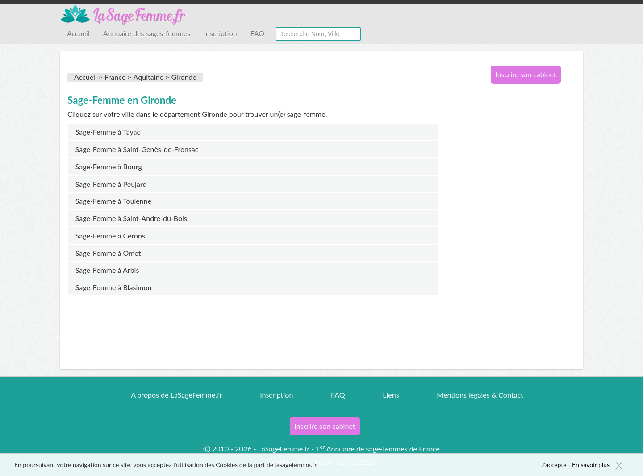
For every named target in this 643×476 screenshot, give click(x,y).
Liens (391, 394)
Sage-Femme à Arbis (107, 270)
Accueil (78, 33)
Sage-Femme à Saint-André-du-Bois (131, 218)
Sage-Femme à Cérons (110, 235)
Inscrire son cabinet (525, 74)
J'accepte (554, 464)
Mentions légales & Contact (480, 394)
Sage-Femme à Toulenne (113, 201)
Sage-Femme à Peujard (111, 184)
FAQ (257, 33)
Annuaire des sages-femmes (147, 33)
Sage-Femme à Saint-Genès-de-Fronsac (137, 149)
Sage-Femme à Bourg (108, 166)
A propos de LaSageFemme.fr (176, 394)
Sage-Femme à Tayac (107, 131)
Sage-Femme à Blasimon (113, 287)
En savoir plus (591, 464)
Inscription (220, 33)
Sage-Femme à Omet (108, 253)
